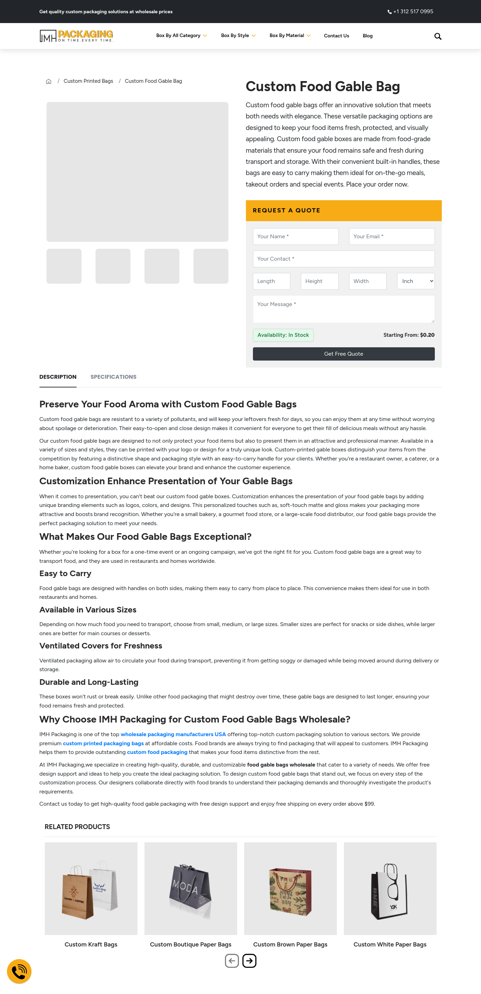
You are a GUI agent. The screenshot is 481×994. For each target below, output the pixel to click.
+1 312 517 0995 (410, 11)
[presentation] (232, 961)
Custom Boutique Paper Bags (191, 944)
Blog (368, 36)
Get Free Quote (343, 353)
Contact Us (336, 36)
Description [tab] (58, 377)
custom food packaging (157, 752)
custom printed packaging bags (103, 743)
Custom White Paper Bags (390, 944)
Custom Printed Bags (88, 81)
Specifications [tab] (113, 377)
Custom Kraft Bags (91, 944)
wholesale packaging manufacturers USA (173, 734)
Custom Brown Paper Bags (290, 944)
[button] (437, 35)
